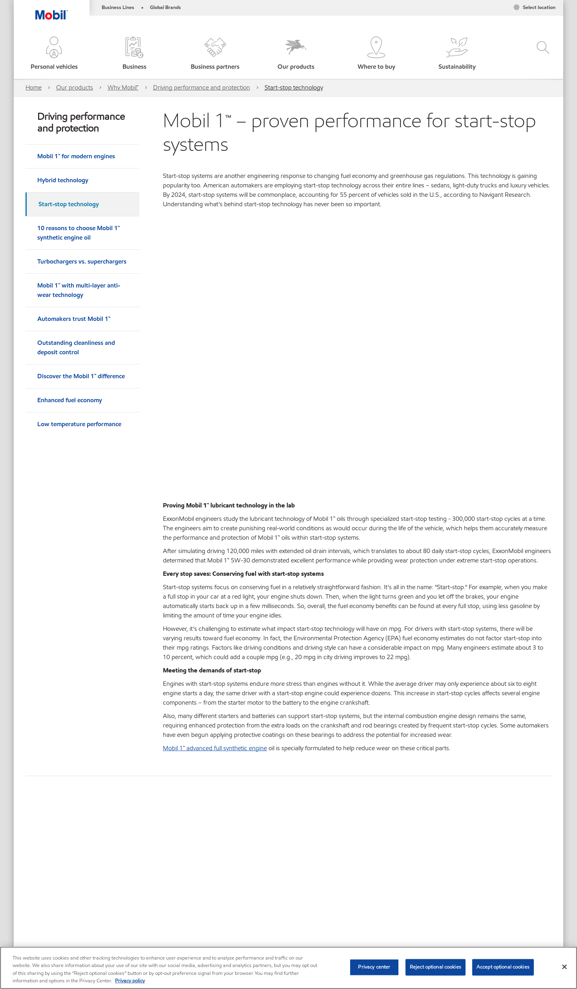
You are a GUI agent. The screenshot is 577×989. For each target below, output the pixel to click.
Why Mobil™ (123, 87)
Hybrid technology (62, 180)
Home (34, 87)
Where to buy (76, 919)
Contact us (120, 919)
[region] (288, 968)
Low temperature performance (79, 424)
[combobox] (472, 862)
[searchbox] (465, 862)
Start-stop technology (294, 87)
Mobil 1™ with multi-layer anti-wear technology (78, 290)
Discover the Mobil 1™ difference (81, 376)
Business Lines (118, 7)
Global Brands (165, 7)
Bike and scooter (69, 870)
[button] (54, 54)
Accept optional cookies (503, 967)
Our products (74, 87)
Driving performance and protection (201, 87)
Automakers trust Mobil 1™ (73, 319)
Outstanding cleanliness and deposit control (76, 347)
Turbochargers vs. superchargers (81, 261)
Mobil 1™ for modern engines (76, 156)
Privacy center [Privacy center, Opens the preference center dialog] (374, 967)
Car (31, 870)
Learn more (41, 787)
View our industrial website (59, 895)
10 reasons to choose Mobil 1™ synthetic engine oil (78, 233)
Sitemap (36, 919)
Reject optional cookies (435, 967)
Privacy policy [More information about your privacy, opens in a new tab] (130, 980)
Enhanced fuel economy (69, 400)
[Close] (564, 966)
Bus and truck (119, 870)
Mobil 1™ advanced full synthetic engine (215, 606)
